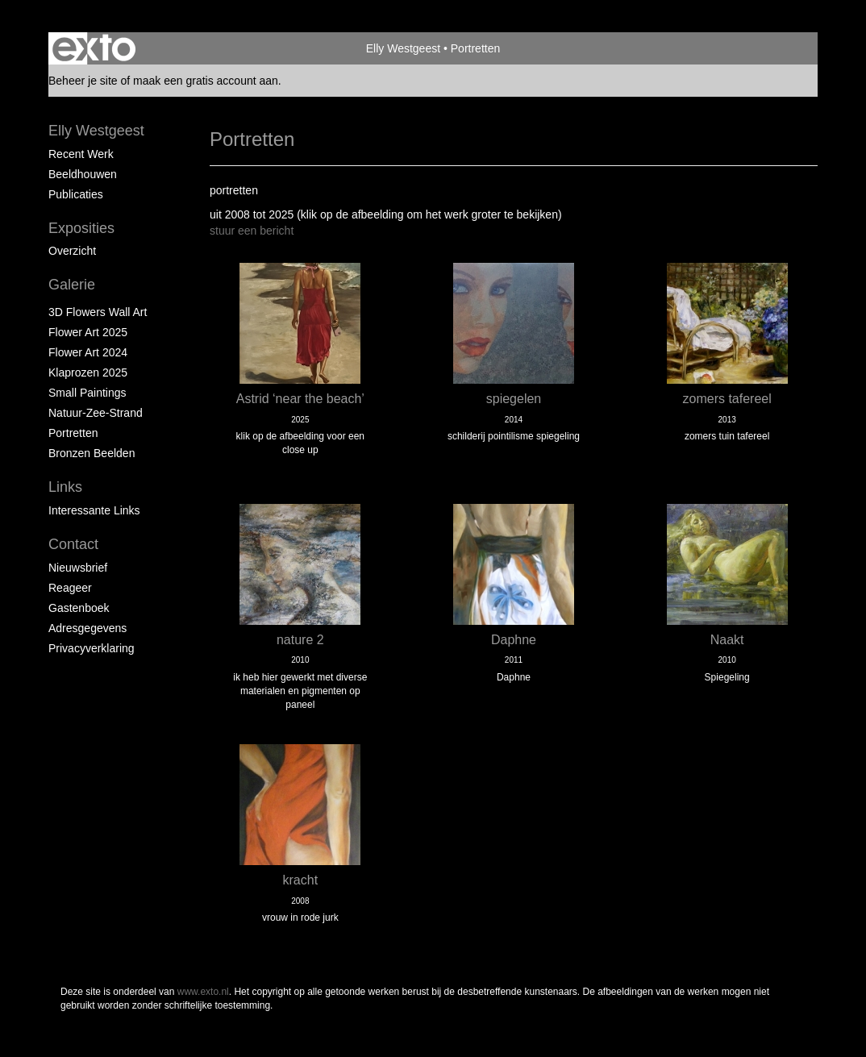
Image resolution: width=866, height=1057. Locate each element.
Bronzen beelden (91, 453)
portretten (73, 433)
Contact (73, 544)
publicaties (75, 194)
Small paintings (87, 392)
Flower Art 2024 (87, 352)
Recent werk (81, 154)
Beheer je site (83, 80)
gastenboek (79, 607)
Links (65, 487)
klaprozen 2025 (87, 372)
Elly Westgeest (403, 48)
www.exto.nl (203, 991)
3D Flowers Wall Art (97, 312)
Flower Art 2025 (87, 332)
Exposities (81, 228)
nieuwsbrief (77, 567)
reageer (70, 587)
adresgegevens (87, 628)
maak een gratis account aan (205, 80)
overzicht (72, 250)
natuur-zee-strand (95, 412)
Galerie (71, 285)
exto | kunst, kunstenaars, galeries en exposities (93, 48)
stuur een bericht (252, 230)
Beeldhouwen (82, 174)
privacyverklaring (91, 648)
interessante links (94, 510)
